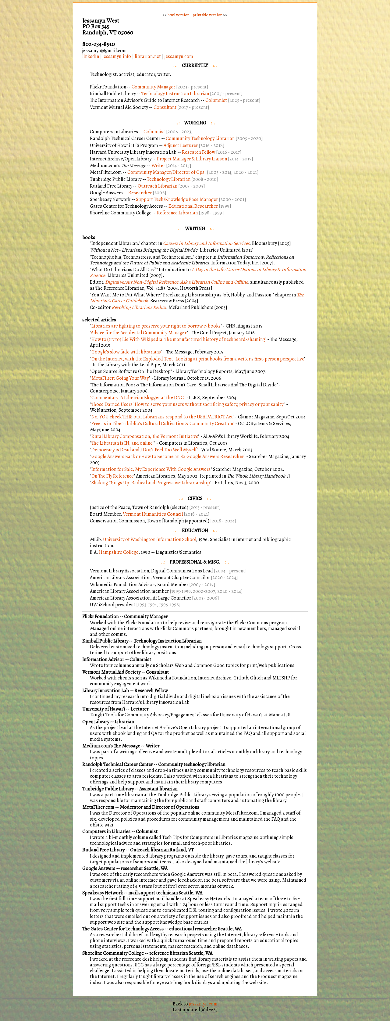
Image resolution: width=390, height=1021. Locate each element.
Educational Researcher (193, 206)
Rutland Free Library (103, 850)
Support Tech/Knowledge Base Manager (177, 199)
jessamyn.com (179, 56)
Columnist (216, 100)
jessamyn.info (117, 56)
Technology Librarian (168, 179)
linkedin (90, 56)
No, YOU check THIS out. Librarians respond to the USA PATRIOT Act (162, 417)
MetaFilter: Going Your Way (120, 378)
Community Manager (153, 87)
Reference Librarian (177, 213)
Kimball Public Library (105, 641)
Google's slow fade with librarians (126, 352)
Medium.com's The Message (111, 746)
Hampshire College (119, 552)
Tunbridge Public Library (108, 789)
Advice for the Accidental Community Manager (138, 332)
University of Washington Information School (149, 539)
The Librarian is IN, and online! (122, 443)
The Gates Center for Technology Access (123, 929)
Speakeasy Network (102, 893)
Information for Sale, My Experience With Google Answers (151, 469)
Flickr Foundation (100, 616)
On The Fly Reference (112, 476)
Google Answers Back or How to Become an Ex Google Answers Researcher (167, 456)
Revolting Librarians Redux (139, 307)
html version (179, 15)
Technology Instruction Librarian (175, 93)
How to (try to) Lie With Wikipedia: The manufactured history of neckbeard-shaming (178, 339)
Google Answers (98, 868)
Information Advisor (103, 659)
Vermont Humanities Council (153, 514)
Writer (158, 165)
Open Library (95, 721)
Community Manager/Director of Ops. (166, 172)
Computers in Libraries (106, 831)
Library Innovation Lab (105, 690)
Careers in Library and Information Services (206, 243)
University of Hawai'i (103, 709)
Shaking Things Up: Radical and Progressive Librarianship (150, 482)
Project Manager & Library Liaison (192, 159)
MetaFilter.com (98, 807)
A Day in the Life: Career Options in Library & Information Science (198, 272)
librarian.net (148, 56)
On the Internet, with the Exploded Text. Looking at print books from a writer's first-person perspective (197, 359)
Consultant (165, 107)
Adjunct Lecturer (181, 145)
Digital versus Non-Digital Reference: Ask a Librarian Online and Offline (176, 282)
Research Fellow (198, 152)
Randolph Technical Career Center (117, 764)
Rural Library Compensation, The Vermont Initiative (144, 436)
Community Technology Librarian (200, 138)
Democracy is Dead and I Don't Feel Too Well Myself (144, 449)
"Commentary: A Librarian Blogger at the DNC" (137, 397)
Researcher (140, 192)
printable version (207, 15)
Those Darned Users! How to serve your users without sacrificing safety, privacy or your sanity (187, 404)
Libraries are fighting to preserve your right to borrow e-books (156, 326)
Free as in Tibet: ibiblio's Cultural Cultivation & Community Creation (162, 423)
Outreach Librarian (157, 186)
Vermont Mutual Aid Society (111, 672)
